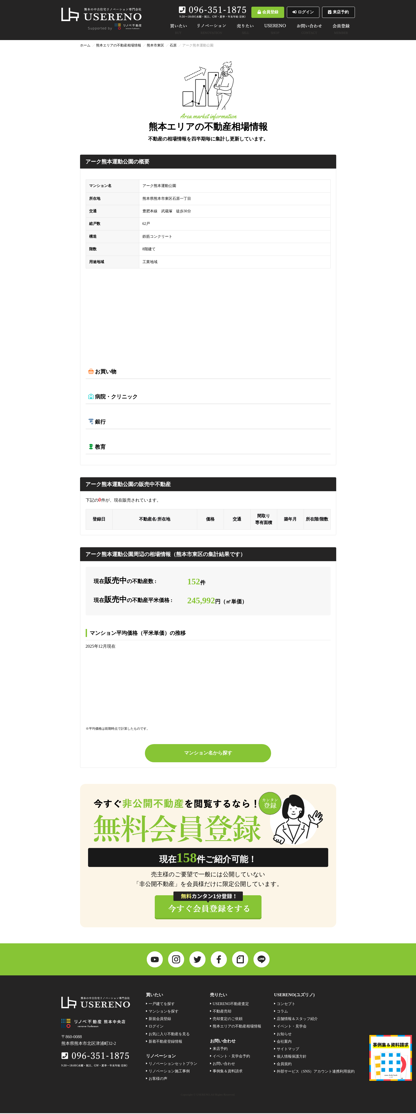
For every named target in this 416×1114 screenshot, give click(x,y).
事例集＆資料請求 (228, 1072)
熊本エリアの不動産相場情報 (118, 45)
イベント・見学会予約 (231, 1057)
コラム (282, 1012)
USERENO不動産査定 (231, 1005)
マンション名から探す (208, 753)
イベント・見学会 (292, 1027)
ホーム (85, 45)
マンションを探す (164, 1012)
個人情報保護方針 (292, 1057)
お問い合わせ (224, 1064)
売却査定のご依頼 (228, 1020)
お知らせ (284, 1035)
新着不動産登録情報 (165, 1042)
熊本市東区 (155, 45)
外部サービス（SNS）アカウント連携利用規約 (316, 1072)
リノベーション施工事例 (169, 1072)
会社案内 (284, 1042)
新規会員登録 (160, 1020)
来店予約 (336, 12)
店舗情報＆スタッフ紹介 (297, 1020)
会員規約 (284, 1064)
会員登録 (256, 12)
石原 (173, 45)
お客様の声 (158, 1079)
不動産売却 (222, 1012)
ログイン (296, 12)
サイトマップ (288, 1049)
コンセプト (286, 1005)
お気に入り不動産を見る (169, 1035)
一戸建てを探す (162, 1005)
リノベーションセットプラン (173, 1064)
